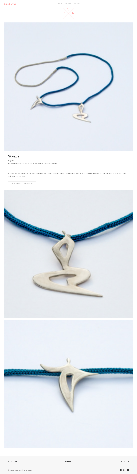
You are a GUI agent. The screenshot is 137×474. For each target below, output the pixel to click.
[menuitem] (59, 4)
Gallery (68, 4)
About (60, 4)
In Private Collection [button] (22, 184)
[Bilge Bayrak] (10, 4)
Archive (76, 4)
